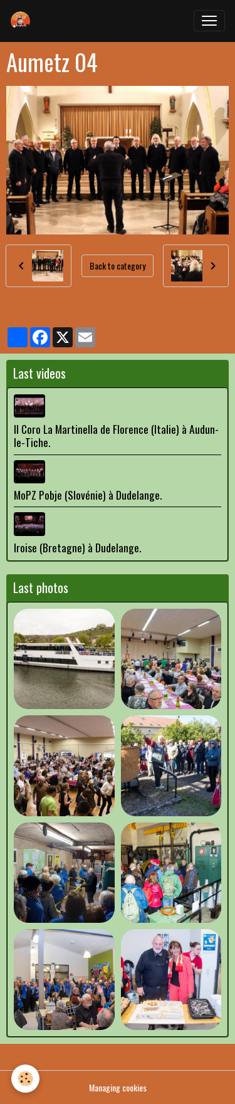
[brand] (23, 20)
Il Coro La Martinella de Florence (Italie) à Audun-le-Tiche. (116, 435)
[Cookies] (25, 1079)
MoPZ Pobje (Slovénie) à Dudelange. (88, 494)
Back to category (117, 265)
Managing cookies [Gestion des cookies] (118, 1087)
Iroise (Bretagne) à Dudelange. (77, 547)
